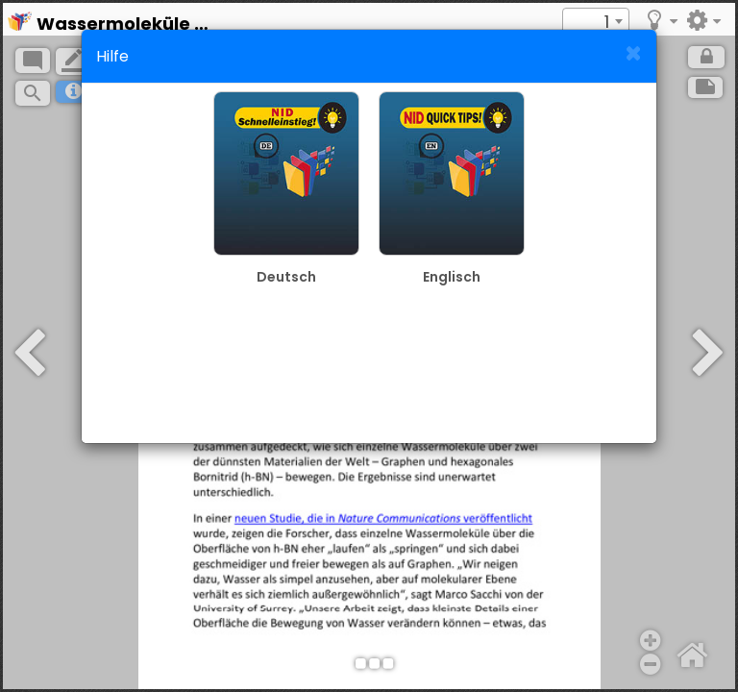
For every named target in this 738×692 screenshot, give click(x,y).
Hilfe (112, 56)
